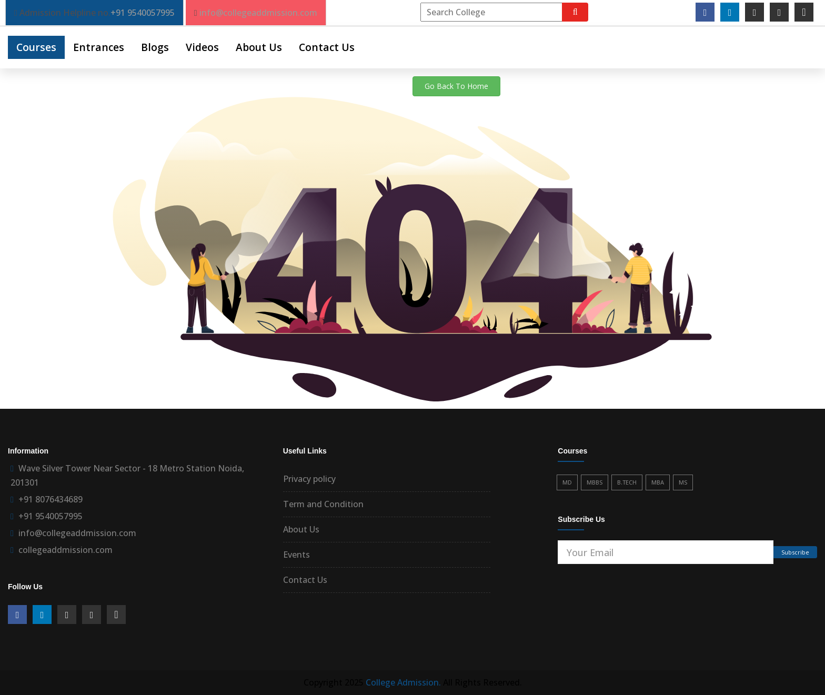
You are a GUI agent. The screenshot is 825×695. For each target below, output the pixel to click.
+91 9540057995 (142, 12)
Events (296, 554)
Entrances (98, 47)
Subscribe (795, 552)
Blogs (155, 47)
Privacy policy (309, 479)
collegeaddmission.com (65, 550)
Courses (36, 47)
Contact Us (327, 47)
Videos (202, 47)
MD (567, 482)
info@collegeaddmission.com (258, 12)
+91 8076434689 (50, 499)
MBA (657, 482)
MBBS (594, 482)
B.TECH (627, 482)
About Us (259, 47)
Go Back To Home (456, 86)
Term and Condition (323, 504)
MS (683, 482)
